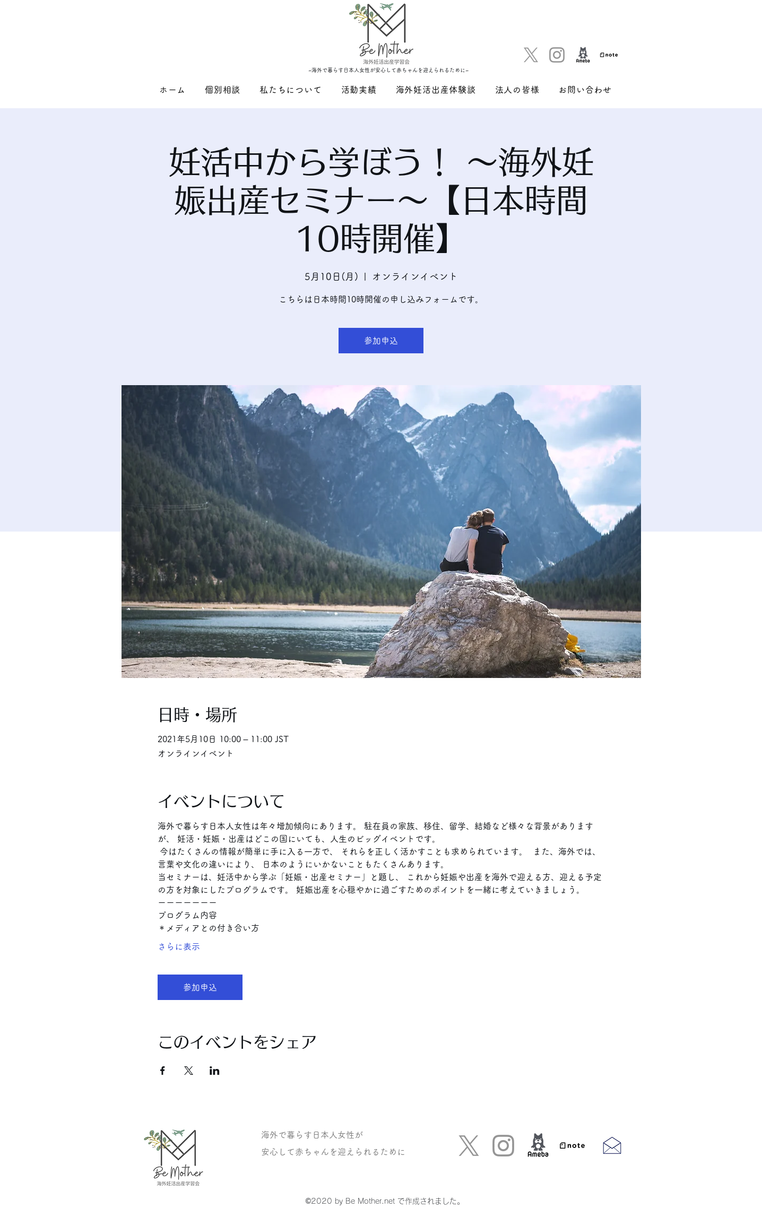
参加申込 (381, 340)
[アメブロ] (583, 55)
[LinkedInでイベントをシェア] (215, 1070)
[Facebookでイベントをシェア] (163, 1070)
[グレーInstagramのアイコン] (557, 55)
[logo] (609, 55)
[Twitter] (531, 55)
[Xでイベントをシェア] (189, 1070)
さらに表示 (179, 946)
